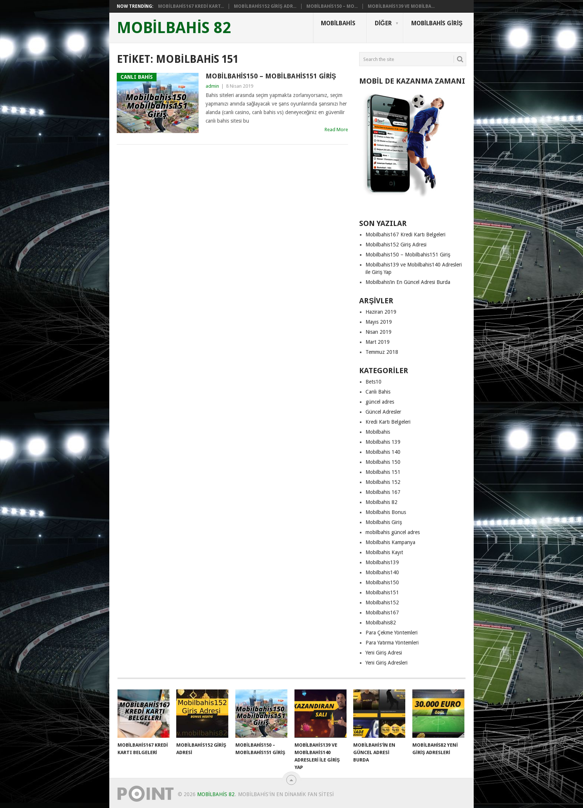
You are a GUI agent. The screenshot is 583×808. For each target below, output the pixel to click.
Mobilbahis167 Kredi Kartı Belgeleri (405, 234)
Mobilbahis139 (382, 562)
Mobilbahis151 (382, 592)
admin (212, 86)
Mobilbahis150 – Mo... (332, 6)
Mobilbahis (338, 23)
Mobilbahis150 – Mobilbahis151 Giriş (271, 76)
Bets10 (373, 382)
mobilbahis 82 (174, 28)
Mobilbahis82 (380, 623)
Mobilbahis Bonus (385, 512)
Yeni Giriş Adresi (383, 653)
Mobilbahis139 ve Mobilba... (401, 6)
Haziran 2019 (380, 312)
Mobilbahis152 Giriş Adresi (395, 245)
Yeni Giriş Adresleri (386, 663)
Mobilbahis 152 (382, 482)
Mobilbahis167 (382, 612)
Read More (336, 129)
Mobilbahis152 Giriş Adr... (265, 6)
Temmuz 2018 (381, 352)
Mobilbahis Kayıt (384, 552)
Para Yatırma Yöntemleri (392, 643)
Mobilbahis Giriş (437, 23)
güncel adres (379, 402)
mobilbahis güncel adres (392, 532)
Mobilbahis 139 (382, 442)
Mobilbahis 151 (382, 472)
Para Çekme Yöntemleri (391, 633)
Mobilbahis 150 (382, 462)
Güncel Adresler (383, 412)
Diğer (383, 23)
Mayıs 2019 (378, 322)
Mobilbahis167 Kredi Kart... (191, 6)
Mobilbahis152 (382, 602)
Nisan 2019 (378, 332)
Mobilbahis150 (382, 582)
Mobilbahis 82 (381, 502)
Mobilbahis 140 (382, 452)
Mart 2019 (377, 342)
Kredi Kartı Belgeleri (387, 422)
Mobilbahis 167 (382, 492)
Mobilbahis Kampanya (390, 542)
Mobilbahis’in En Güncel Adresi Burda (407, 282)
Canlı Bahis (377, 392)
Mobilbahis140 (382, 572)
